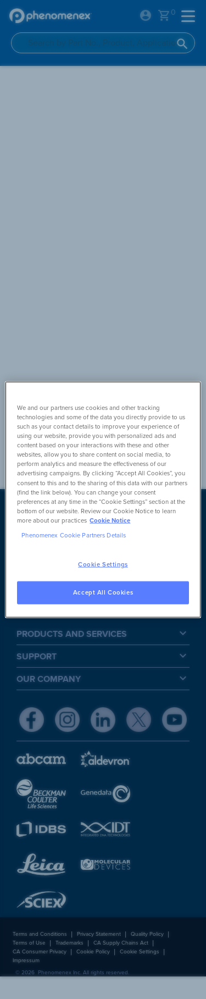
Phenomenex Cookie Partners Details (73, 535)
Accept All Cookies (103, 592)
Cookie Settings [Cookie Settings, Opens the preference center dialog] (103, 564)
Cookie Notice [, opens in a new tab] (110, 520)
